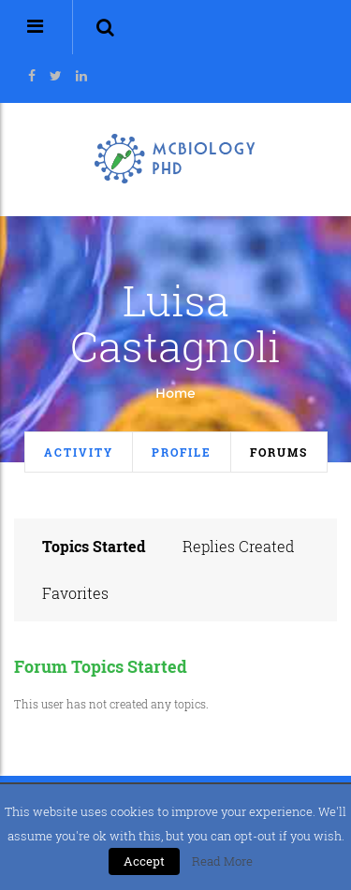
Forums (279, 452)
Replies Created (239, 546)
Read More (222, 861)
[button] (105, 27)
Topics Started (93, 546)
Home (175, 393)
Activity (78, 452)
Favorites (75, 593)
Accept (144, 861)
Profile (182, 452)
